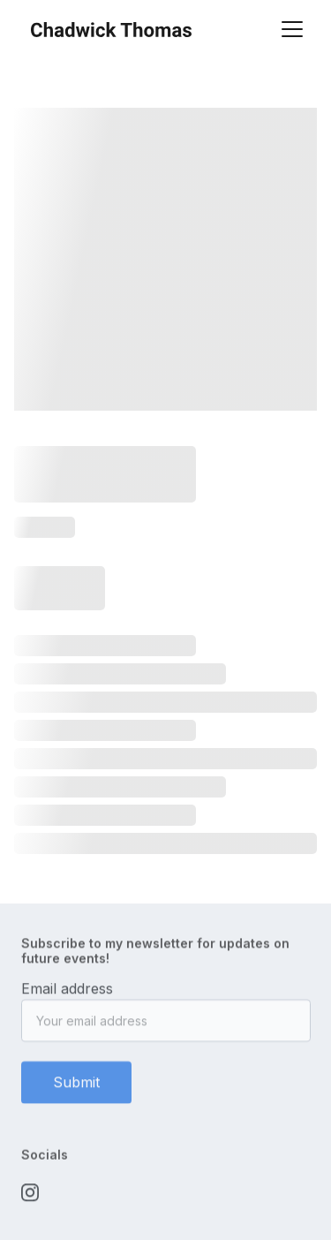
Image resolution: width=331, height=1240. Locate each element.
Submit (76, 1087)
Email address (67, 993)
